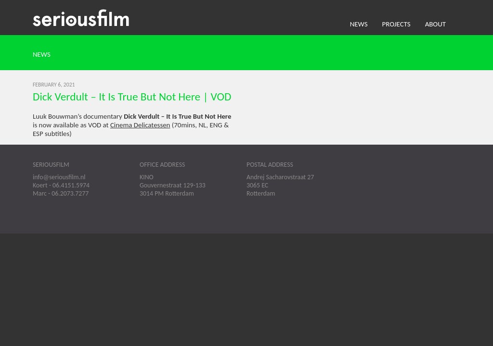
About (435, 24)
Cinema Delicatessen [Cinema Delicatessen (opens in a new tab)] (140, 125)
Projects (396, 24)
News (359, 24)
